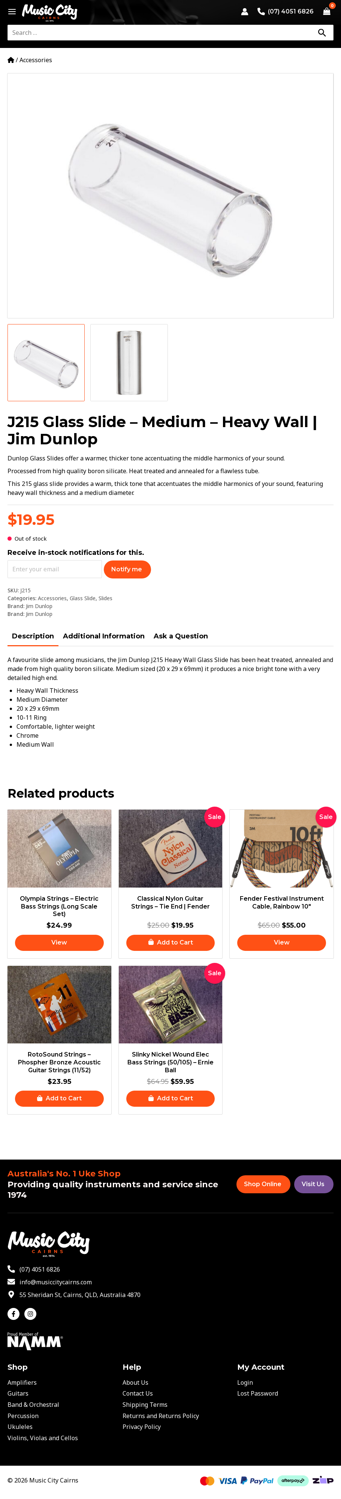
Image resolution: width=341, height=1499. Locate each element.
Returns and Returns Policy (161, 1416)
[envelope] (49, 1282)
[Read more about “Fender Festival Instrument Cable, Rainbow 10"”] (281, 943)
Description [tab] (33, 636)
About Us (135, 1382)
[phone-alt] (33, 1269)
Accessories (35, 60)
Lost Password (257, 1393)
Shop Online (262, 1184)
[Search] (322, 32)
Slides (105, 598)
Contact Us (138, 1393)
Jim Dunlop (39, 606)
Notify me (126, 569)
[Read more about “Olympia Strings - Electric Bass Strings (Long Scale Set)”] (59, 943)
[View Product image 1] (46, 362)
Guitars (17, 1393)
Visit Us (313, 1184)
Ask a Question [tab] (181, 636)
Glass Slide (83, 598)
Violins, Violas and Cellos (42, 1438)
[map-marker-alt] (74, 1295)
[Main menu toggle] (9, 11)
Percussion (23, 1416)
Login (245, 1382)
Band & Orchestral (33, 1404)
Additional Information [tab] (104, 636)
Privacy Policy (142, 1427)
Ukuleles (20, 1427)
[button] (170, 943)
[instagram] (31, 1314)
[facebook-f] (15, 1314)
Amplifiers (22, 1382)
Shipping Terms (145, 1404)
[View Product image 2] (129, 362)
